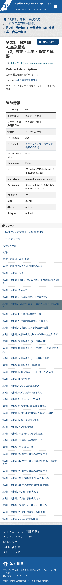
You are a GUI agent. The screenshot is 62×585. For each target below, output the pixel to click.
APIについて (11, 552)
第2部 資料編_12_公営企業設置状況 (20, 385)
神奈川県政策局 (30, 19)
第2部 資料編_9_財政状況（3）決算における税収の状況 (30, 350)
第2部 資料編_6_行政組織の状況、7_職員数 (25, 320)
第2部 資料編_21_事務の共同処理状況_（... (24, 433)
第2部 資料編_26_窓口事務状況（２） (22, 498)
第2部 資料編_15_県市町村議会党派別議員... (25, 406)
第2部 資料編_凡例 (12, 272)
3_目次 (5, 252)
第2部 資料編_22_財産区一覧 (17, 447)
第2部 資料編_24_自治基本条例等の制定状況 (26, 477)
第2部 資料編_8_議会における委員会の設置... (26, 327)
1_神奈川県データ (11, 238)
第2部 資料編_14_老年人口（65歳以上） (23, 399)
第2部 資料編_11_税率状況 (16, 378)
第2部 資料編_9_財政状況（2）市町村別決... (25, 341)
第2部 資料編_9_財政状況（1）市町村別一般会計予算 (30, 334)
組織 (13, 19)
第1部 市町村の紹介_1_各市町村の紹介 (22, 266)
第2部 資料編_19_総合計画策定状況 (20, 419)
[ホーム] (5, 19)
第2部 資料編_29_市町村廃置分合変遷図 (23, 512)
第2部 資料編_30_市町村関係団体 (20, 518)
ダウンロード (47, 41)
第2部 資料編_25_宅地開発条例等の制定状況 (25, 484)
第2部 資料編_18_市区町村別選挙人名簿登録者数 (27, 413)
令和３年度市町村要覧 (20, 23)
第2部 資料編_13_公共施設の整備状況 (22, 392)
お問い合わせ (12, 547)
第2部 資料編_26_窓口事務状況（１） (22, 491)
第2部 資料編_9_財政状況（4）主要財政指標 (25, 358)
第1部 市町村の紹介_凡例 (15, 259)
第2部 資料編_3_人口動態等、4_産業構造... (24, 296)
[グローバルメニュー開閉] (55, 6)
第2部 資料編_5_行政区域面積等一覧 (21, 313)
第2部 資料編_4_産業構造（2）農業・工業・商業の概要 (30, 305)
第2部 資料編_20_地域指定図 (17, 426)
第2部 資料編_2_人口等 (15, 290)
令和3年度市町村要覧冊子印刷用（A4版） (24, 231)
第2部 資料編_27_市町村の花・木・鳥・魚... (25, 505)
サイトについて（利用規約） (22, 531)
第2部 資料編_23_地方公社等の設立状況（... (25, 454)
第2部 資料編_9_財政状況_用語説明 (21, 365)
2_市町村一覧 (9, 245)
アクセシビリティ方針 (17, 536)
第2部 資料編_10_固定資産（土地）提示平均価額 (27, 372)
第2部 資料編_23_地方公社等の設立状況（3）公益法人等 (30, 462)
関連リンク (10, 542)
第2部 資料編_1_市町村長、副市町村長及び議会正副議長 (30, 281)
